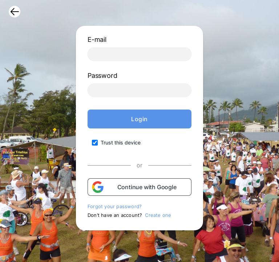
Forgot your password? (115, 206)
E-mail (97, 39)
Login (139, 119)
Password (102, 75)
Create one (158, 215)
